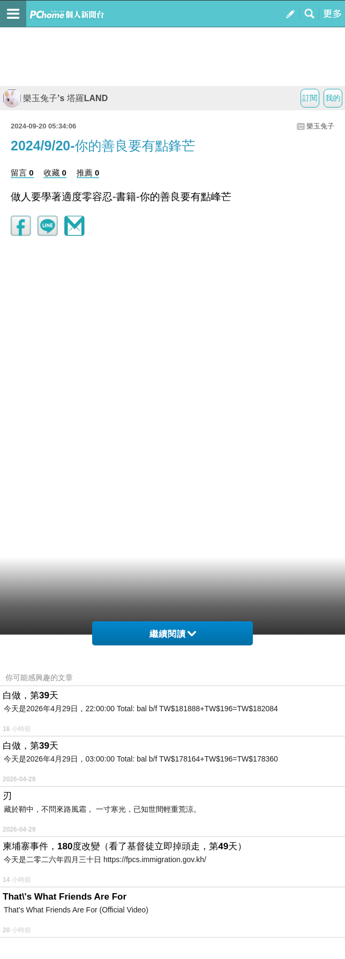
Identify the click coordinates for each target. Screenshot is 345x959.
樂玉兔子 (320, 126)
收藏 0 (54, 172)
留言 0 (22, 172)
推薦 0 (88, 172)
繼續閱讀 (172, 634)
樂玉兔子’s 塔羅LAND (55, 98)
